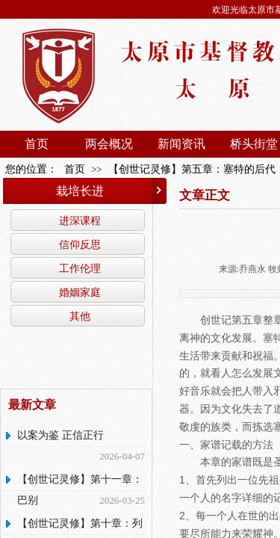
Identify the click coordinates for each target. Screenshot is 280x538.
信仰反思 (80, 244)
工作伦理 (80, 268)
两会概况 (109, 143)
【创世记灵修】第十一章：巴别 (80, 490)
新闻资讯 (181, 143)
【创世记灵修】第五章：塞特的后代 (192, 169)
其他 (79, 316)
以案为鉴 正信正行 (60, 435)
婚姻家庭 (80, 292)
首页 (37, 143)
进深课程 (80, 220)
